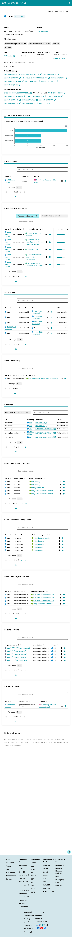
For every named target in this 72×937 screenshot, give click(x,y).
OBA (32, 879)
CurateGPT (47, 888)
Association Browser (23, 908)
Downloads (23, 865)
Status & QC (23, 878)
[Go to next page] (21, 276)
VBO (32, 882)
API (21, 869)
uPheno (34, 869)
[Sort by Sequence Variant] (20, 645)
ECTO (33, 892)
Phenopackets (48, 891)
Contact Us (10, 872)
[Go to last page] (25, 276)
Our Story (10, 863)
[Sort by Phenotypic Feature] (42, 229)
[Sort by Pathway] (34, 375)
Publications (11, 876)
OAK (44, 878)
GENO (33, 886)
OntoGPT (46, 885)
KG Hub (58, 876)
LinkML (45, 872)
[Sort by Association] (32, 177)
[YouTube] (41, 928)
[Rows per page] (19, 187)
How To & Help (24, 882)
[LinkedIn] (38, 928)
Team (8, 866)
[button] (60, 234)
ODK (44, 882)
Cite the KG (23, 894)
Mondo (33, 863)
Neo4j (22, 872)
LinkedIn (28, 925)
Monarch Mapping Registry (58, 871)
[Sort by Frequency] (64, 229)
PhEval (45, 869)
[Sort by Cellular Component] (49, 535)
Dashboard (23, 903)
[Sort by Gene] (10, 177)
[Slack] (40, 924)
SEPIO (33, 889)
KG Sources (23, 900)
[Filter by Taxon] (54, 216)
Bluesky (28, 932)
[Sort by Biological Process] (46, 591)
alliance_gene (59, 58)
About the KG (24, 897)
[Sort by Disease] (41, 177)
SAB (7, 869)
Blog (26, 922)
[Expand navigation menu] (69, 3)
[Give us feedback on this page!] (69, 852)
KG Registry (59, 880)
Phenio (33, 876)
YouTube (28, 929)
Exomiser (46, 865)
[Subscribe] (37, 924)
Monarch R (24, 875)
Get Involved (29, 916)
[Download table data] (14, 196)
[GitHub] (47, 924)
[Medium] (43, 924)
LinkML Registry (58, 884)
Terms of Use (24, 890)
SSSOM (45, 875)
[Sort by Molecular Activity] (44, 478)
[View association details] (65, 181)
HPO (32, 872)
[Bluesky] (45, 928)
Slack (27, 919)
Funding (9, 879)
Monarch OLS (60, 865)
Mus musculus (42, 31)
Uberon (33, 866)
